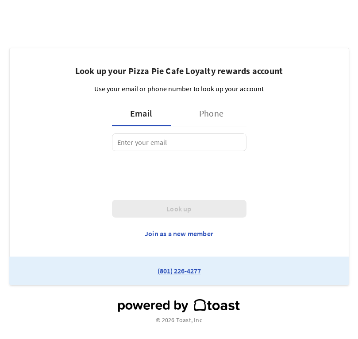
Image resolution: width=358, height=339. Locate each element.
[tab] (144, 113)
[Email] (179, 142)
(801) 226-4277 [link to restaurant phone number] (179, 270)
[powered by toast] (179, 305)
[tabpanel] (179, 142)
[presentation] (179, 175)
